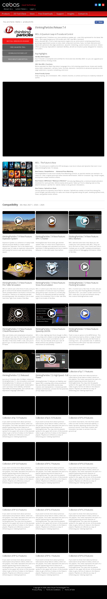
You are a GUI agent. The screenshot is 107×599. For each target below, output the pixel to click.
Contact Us (83, 13)
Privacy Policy (37, 590)
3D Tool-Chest (19, 13)
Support (60, 13)
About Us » (8, 9)
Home (17, 22)
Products (6, 13)
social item (96, 5)
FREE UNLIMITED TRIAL (17, 47)
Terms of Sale (70, 590)
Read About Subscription (17, 59)
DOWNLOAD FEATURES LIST (17, 53)
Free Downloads (45, 13)
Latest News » (21, 9)
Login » (33, 9)
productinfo (28, 22)
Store (32, 13)
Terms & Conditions (53, 590)
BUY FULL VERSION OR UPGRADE (18, 41)
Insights (70, 13)
